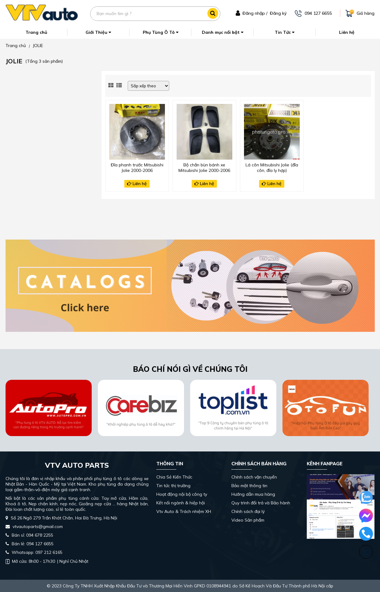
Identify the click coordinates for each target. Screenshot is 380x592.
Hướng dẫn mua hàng (253, 494)
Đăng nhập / (254, 13)
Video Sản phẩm (247, 520)
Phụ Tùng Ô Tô (160, 32)
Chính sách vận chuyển (254, 477)
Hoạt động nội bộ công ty (181, 494)
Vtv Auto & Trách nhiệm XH (183, 511)
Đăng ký (278, 13)
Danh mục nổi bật (222, 32)
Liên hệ (346, 32)
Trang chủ (36, 32)
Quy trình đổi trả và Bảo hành (260, 503)
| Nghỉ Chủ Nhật (47, 561)
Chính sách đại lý (248, 511)
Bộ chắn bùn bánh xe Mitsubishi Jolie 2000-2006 (204, 167)
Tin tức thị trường (173, 485)
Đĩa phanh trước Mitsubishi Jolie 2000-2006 (137, 167)
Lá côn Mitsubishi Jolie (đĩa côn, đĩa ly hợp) (272, 167)
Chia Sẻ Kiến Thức (174, 477)
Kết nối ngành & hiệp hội (180, 503)
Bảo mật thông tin (249, 485)
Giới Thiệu (98, 32)
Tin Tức (284, 32)
